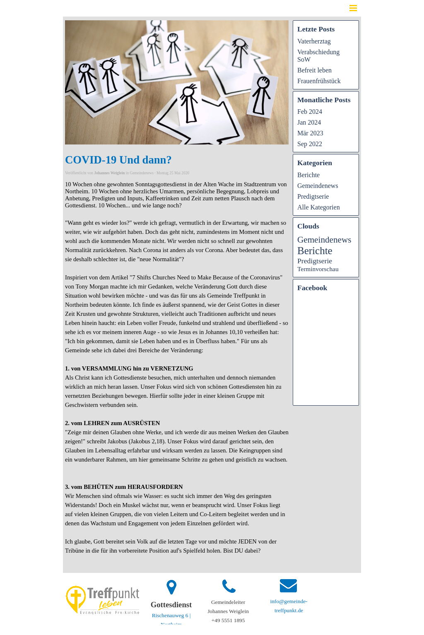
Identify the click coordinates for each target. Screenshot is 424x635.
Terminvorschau (318, 268)
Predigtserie (313, 196)
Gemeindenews (317, 185)
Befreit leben (314, 70)
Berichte (308, 174)
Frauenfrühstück (319, 80)
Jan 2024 (309, 122)
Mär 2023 (310, 133)
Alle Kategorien (318, 207)
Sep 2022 (309, 143)
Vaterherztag (314, 41)
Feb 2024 (309, 111)
